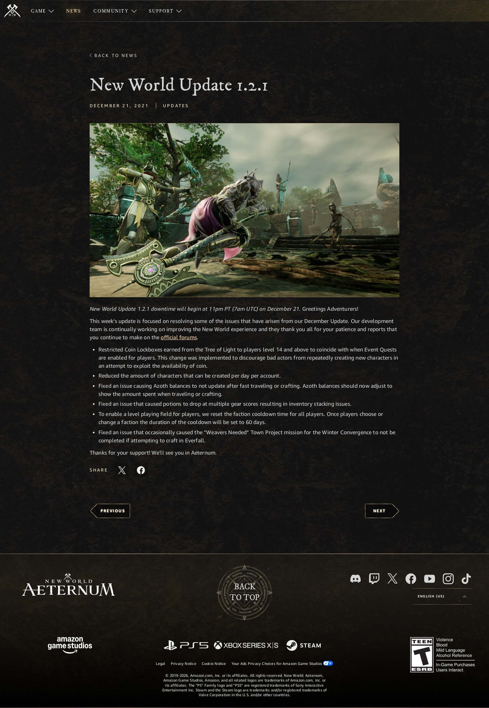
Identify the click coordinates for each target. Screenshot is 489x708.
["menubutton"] (42, 11)
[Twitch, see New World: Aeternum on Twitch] (374, 578)
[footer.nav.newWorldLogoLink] (68, 585)
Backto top (244, 592)
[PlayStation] (186, 646)
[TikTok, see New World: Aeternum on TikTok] (466, 578)
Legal (160, 663)
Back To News (116, 55)
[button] (244, 210)
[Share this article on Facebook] (141, 470)
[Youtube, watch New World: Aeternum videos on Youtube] (429, 578)
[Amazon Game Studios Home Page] (70, 646)
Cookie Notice (214, 663)
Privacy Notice (183, 663)
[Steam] (304, 646)
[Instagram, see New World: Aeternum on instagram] (448, 578)
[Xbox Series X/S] (246, 645)
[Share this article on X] (122, 470)
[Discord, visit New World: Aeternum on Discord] (355, 578)
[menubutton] (442, 596)
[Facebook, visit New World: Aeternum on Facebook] (410, 578)
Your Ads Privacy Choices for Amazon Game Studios (282, 663)
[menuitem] (42, 11)
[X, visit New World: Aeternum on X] (392, 578)
